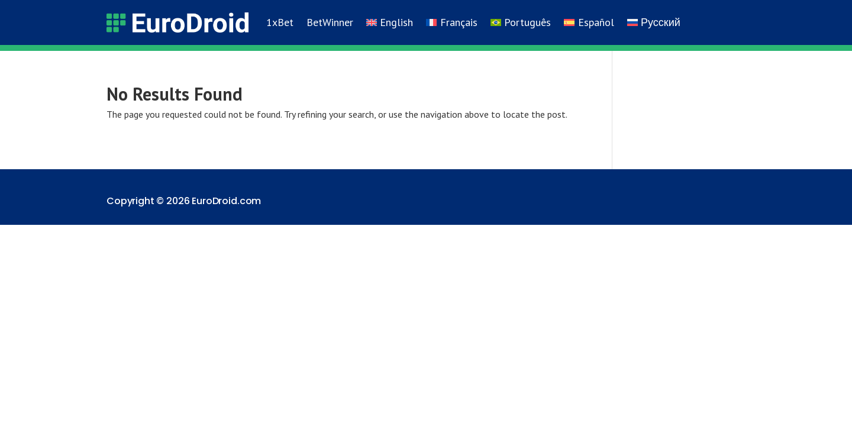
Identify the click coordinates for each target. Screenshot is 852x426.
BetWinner (329, 22)
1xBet (279, 22)
